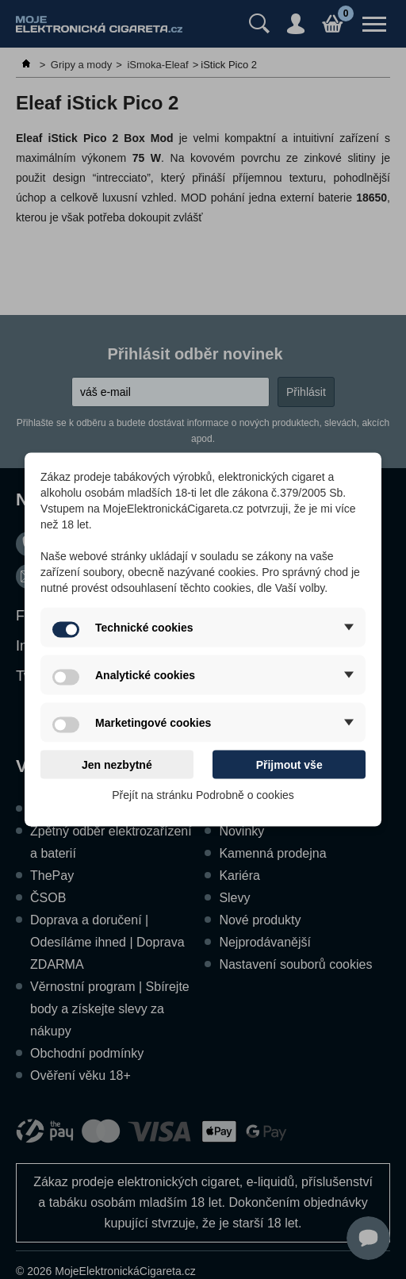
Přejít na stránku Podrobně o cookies (203, 795)
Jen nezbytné (117, 765)
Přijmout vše (289, 765)
